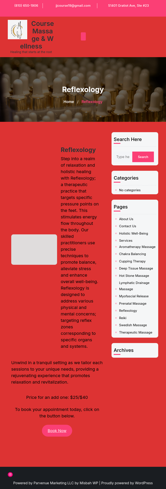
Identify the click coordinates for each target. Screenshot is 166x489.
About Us (131, 235)
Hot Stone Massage (134, 256)
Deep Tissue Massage (135, 254)
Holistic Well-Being (134, 240)
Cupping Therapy (134, 251)
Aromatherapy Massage (136, 245)
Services (131, 243)
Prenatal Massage (134, 267)
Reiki (130, 273)
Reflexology (132, 270)
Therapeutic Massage (135, 278)
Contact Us (132, 237)
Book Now (57, 430)
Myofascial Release (134, 264)
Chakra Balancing (134, 248)
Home (69, 102)
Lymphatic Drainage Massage (134, 261)
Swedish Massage (134, 275)
